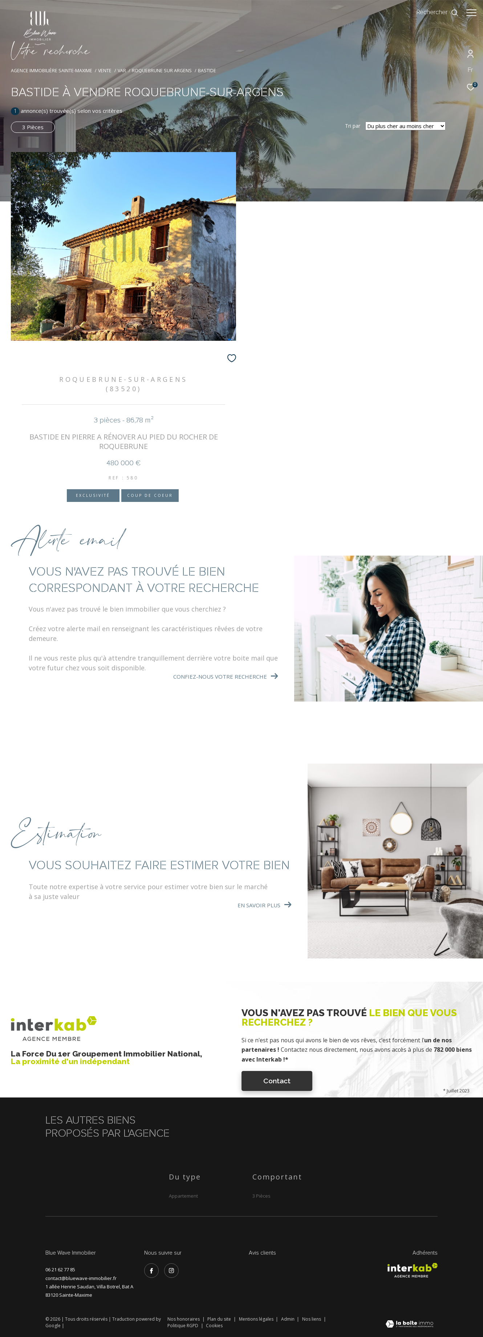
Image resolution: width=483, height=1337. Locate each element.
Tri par (352, 125)
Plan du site (219, 1319)
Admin (288, 1319)
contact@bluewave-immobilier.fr (81, 1278)
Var (122, 71)
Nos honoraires (184, 1319)
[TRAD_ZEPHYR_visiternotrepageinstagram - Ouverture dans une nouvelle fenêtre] (171, 1270)
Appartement (183, 1196)
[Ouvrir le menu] (471, 12)
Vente (104, 71)
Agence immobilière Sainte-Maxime (51, 71)
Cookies (214, 1325)
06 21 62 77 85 (60, 1269)
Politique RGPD (182, 1325)
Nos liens (312, 1319)
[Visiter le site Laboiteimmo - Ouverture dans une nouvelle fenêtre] (409, 1324)
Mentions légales (257, 1319)
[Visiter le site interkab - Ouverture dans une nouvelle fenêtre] (412, 1270)
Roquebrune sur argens (162, 71)
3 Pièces (33, 127)
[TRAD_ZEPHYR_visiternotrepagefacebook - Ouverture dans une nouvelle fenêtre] (151, 1270)
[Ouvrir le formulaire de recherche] (434, 12)
